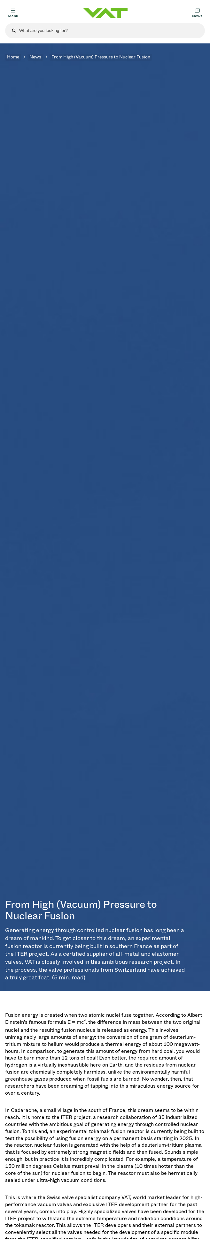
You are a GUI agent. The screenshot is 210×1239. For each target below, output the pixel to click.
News (35, 57)
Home (13, 57)
